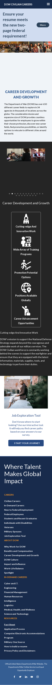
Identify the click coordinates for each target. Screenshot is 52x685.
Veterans (9, 527)
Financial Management (15, 592)
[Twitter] (20, 677)
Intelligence (10, 600)
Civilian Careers (12, 501)
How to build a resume (15, 646)
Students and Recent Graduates (20, 518)
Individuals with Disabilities (18, 523)
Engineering (10, 587)
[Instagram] (37, 677)
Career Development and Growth (21, 555)
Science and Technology (16, 614)
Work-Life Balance (14, 568)
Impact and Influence (14, 564)
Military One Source (14, 642)
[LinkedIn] (26, 677)
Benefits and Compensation (18, 551)
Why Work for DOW (15, 546)
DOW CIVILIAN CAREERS (18, 4)
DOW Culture (11, 559)
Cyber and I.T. (11, 583)
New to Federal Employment (18, 509)
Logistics (8, 605)
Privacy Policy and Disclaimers (19, 650)
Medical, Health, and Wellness (19, 609)
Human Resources (13, 596)
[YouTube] (32, 677)
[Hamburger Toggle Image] (48, 5)
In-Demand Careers (14, 505)
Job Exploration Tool (15, 536)
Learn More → (43, 25)
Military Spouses (12, 531)
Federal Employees (14, 514)
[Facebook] (14, 677)
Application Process (14, 629)
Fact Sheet (9, 624)
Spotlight (9, 572)
